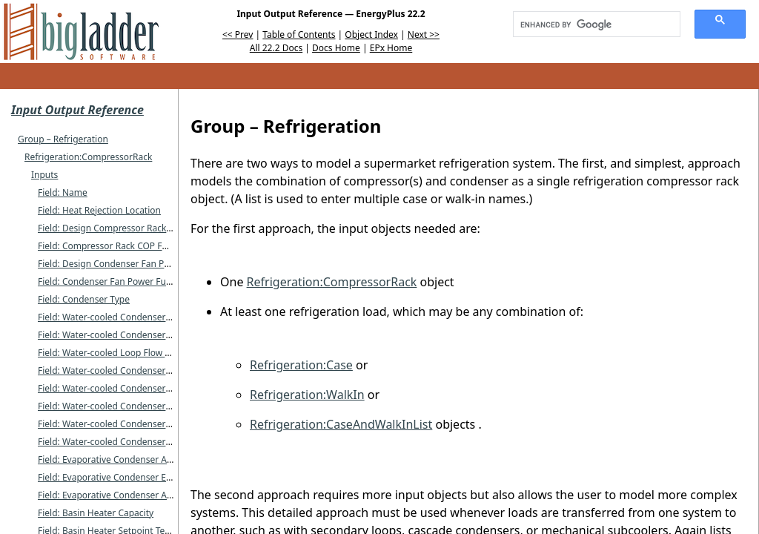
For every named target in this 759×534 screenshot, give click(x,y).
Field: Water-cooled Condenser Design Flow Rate (138, 388)
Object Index (371, 34)
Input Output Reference (77, 110)
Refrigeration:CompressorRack (88, 157)
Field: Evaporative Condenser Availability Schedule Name (156, 459)
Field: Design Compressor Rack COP (112, 228)
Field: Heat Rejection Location (99, 210)
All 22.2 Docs (276, 48)
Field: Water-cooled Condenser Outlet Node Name (142, 335)
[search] (591, 24)
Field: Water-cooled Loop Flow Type (111, 352)
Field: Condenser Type (84, 299)
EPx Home (391, 48)
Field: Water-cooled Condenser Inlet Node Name (138, 317)
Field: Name (62, 192)
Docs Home (336, 48)
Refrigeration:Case (301, 365)
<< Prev (237, 34)
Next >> (424, 34)
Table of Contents (298, 34)
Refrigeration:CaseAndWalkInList (341, 424)
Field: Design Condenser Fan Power (111, 263)
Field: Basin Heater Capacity (95, 513)
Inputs (44, 174)
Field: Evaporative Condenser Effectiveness (127, 477)
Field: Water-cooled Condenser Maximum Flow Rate (145, 406)
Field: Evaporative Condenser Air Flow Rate (126, 495)
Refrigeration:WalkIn (307, 394)
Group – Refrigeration (63, 139)
